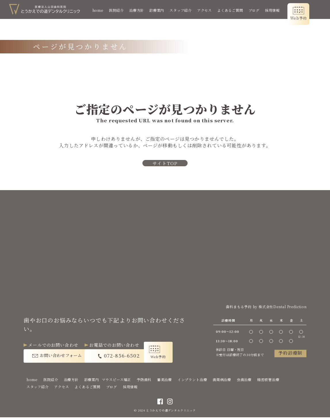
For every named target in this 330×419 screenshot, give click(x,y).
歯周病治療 (222, 381)
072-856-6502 (135, 356)
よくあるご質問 (234, 10)
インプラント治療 (192, 381)
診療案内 (160, 10)
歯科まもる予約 (238, 307)
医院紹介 (119, 10)
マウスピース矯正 (116, 381)
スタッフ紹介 (184, 10)
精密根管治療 (268, 381)
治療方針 (140, 10)
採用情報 (275, 10)
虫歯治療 (244, 381)
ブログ (257, 10)
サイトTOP (165, 164)
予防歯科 (144, 381)
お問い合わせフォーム (63, 356)
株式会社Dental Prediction (282, 307)
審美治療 (164, 381)
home (101, 10)
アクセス (208, 10)
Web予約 (302, 18)
